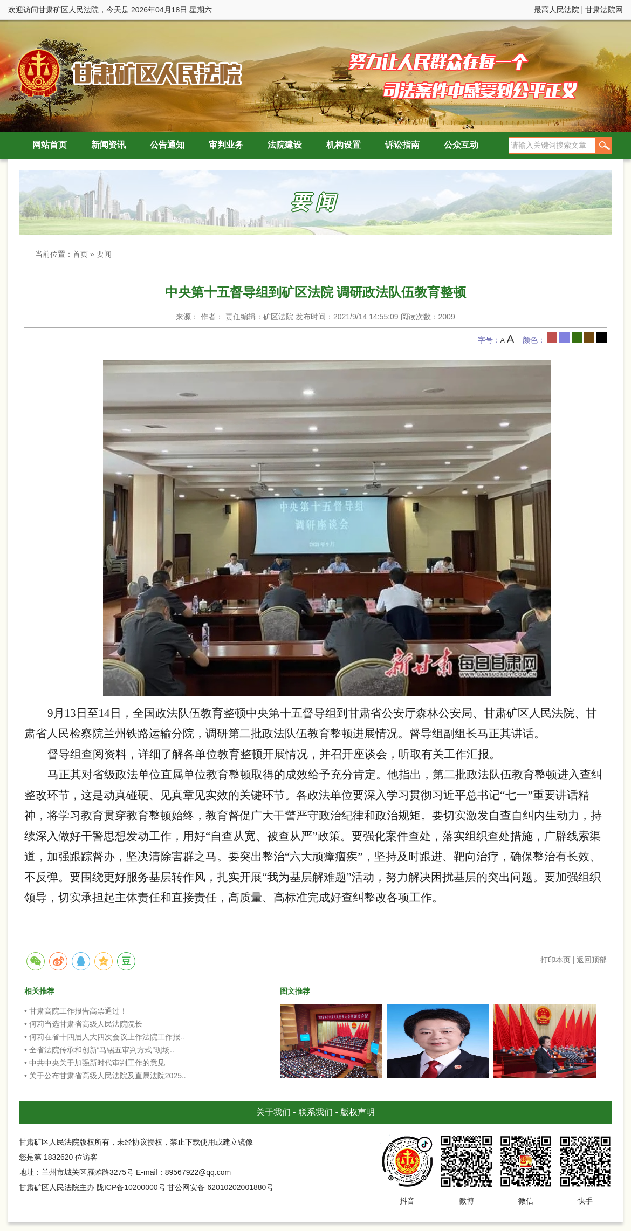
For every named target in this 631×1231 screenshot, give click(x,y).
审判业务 (226, 144)
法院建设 (285, 144)
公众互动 (461, 144)
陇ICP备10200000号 (131, 1187)
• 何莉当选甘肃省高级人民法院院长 (83, 1024)
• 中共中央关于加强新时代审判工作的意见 (94, 1062)
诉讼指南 (402, 144)
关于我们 (273, 1112)
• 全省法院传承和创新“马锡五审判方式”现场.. (99, 1049)
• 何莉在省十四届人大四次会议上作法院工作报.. (104, 1036)
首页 (80, 254)
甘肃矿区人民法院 (126, 73)
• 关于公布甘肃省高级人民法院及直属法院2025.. (105, 1075)
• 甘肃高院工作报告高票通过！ (75, 1011)
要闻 (104, 254)
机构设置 (343, 144)
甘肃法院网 (604, 9)
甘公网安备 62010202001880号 (220, 1187)
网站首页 (49, 144)
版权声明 (357, 1112)
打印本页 (555, 959)
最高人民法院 (556, 9)
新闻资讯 (108, 144)
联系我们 (315, 1112)
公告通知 (167, 144)
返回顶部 (592, 959)
